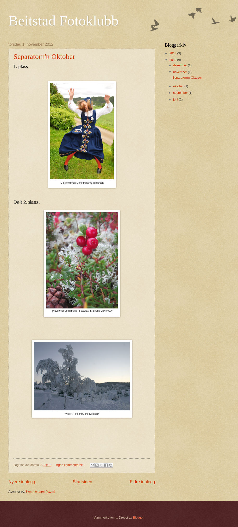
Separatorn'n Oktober (44, 56)
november (180, 72)
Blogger (138, 517)
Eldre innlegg (142, 481)
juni (176, 99)
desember (180, 65)
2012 (173, 60)
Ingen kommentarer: (70, 465)
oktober (178, 86)
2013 (173, 53)
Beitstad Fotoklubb (63, 21)
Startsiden (82, 481)
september (180, 92)
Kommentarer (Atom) (40, 491)
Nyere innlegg (21, 481)
